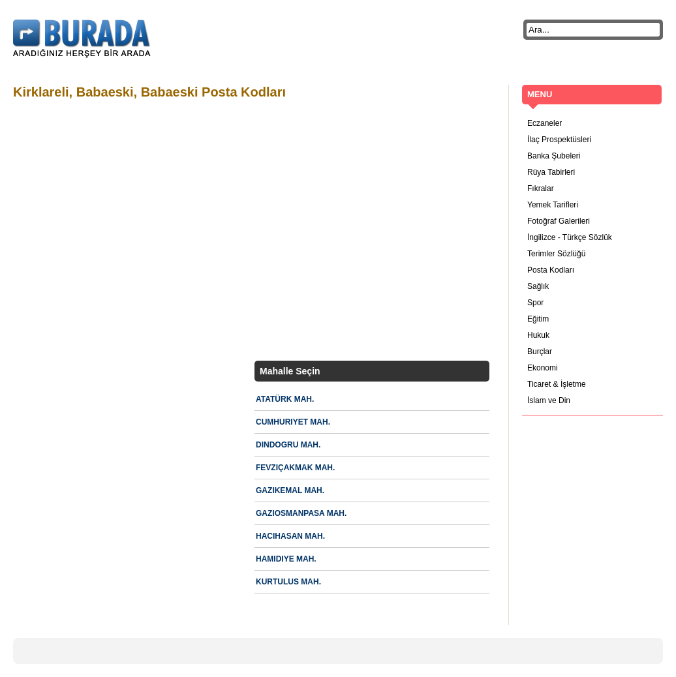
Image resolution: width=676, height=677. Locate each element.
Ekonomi (542, 367)
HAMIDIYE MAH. (286, 559)
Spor (535, 302)
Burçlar (539, 351)
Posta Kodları (550, 270)
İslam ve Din (548, 400)
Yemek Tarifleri (552, 204)
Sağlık (538, 286)
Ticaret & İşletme (556, 384)
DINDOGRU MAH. (288, 444)
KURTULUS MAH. (288, 581)
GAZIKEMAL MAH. (290, 490)
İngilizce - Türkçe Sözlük (569, 237)
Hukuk (538, 335)
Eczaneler (544, 123)
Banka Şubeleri (553, 155)
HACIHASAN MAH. (290, 536)
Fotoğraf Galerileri (558, 221)
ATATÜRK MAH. (285, 399)
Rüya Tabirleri (551, 172)
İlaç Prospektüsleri (559, 139)
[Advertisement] (122, 232)
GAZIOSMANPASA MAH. (301, 513)
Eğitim (538, 318)
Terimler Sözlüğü (556, 253)
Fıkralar (540, 188)
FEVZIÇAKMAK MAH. (295, 467)
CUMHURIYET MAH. (293, 422)
